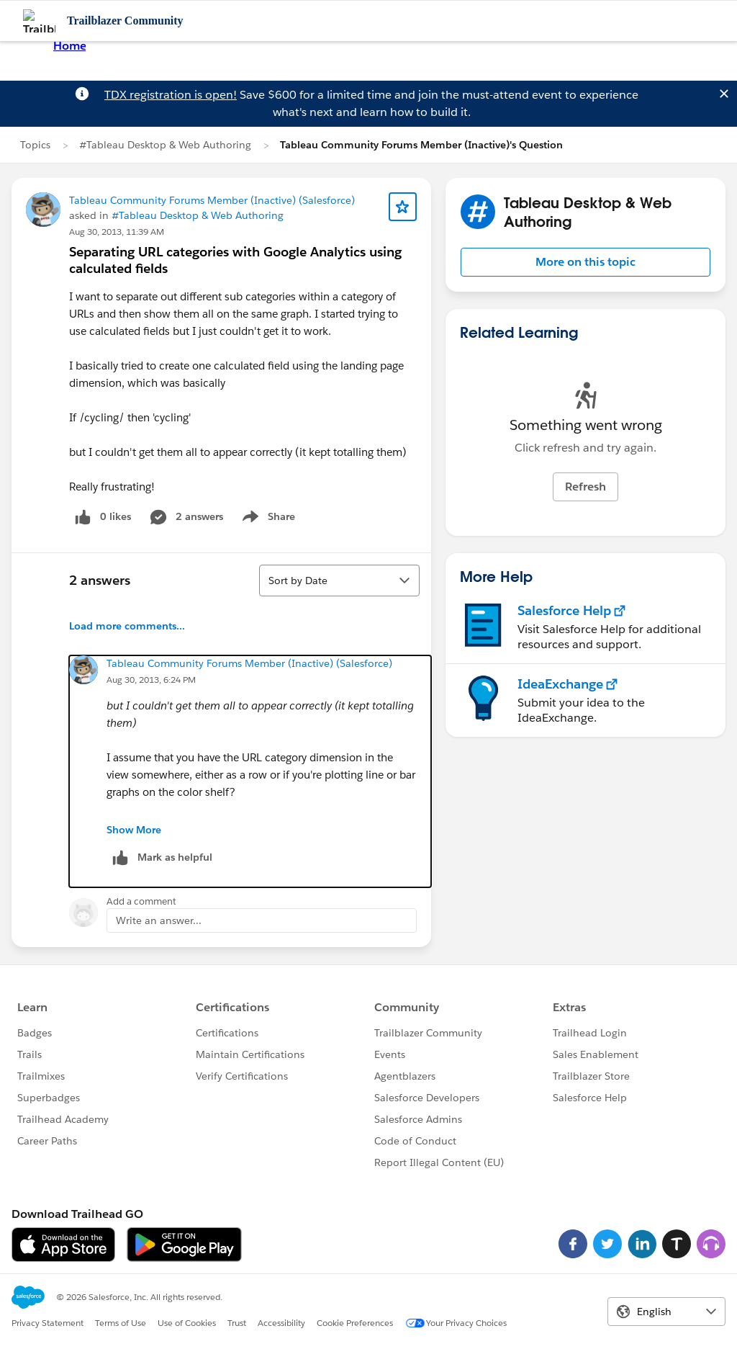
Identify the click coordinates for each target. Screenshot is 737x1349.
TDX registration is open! (170, 94)
